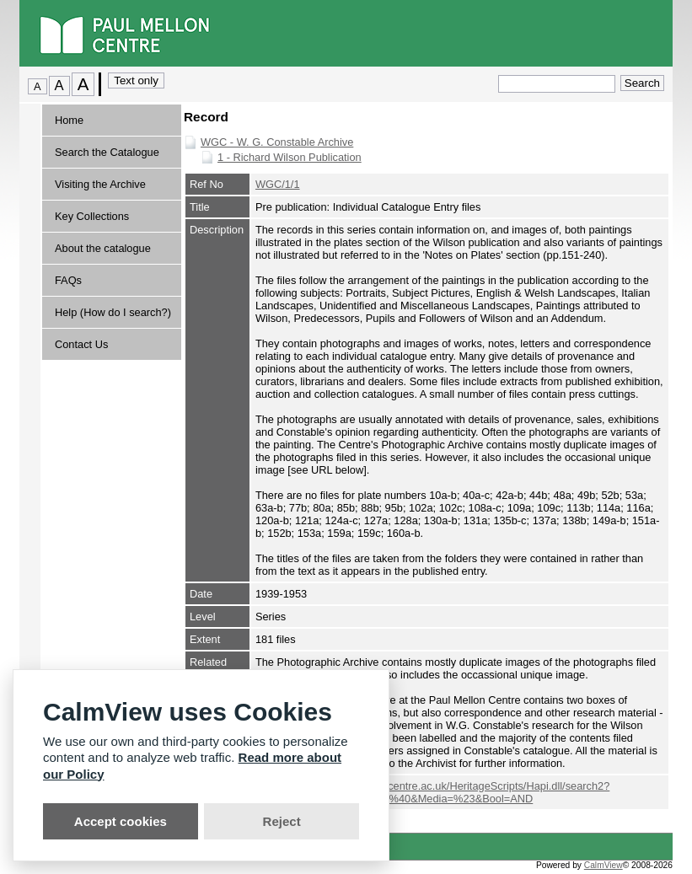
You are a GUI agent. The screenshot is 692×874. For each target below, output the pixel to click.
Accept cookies (120, 821)
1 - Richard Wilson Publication (289, 157)
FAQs (68, 280)
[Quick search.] (556, 84)
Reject (282, 821)
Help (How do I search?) (113, 312)
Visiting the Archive (100, 184)
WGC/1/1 (277, 184)
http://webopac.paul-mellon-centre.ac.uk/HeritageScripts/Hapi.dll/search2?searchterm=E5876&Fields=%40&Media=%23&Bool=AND (432, 792)
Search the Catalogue (107, 152)
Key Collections (92, 216)
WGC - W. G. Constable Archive (277, 142)
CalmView (603, 865)
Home (69, 120)
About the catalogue (103, 248)
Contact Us (81, 344)
